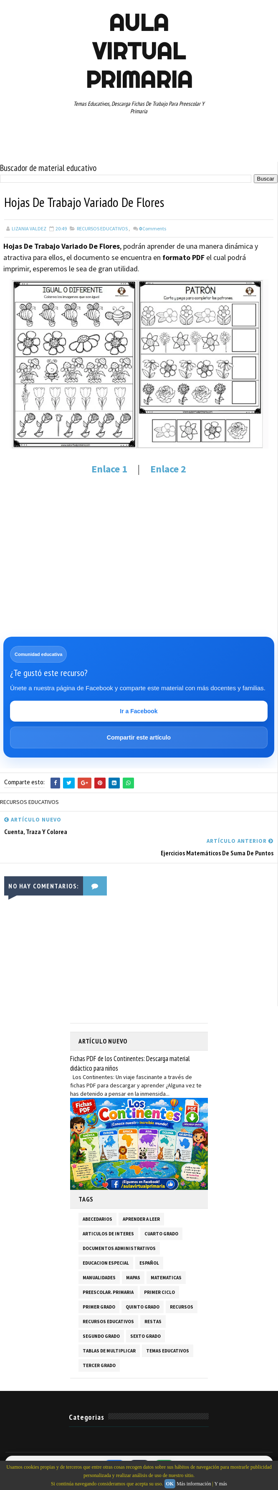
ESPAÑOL (149, 1263)
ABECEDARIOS (97, 1219)
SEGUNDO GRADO (101, 1336)
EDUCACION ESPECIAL (106, 1263)
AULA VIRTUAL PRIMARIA (139, 51)
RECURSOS (181, 1307)
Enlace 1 (109, 468)
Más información (194, 1484)
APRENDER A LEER (141, 1219)
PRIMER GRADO (99, 1307)
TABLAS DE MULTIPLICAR (109, 1351)
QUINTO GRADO (142, 1307)
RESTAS (153, 1321)
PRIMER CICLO (159, 1292)
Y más (220, 1484)
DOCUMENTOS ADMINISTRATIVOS (119, 1248)
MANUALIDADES (99, 1278)
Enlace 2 (168, 468)
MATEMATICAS (166, 1278)
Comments (152, 228)
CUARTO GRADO (161, 1234)
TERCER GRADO (99, 1365)
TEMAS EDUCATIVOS (167, 1351)
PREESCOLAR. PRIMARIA (108, 1292)
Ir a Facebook (138, 711)
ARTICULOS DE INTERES (108, 1234)
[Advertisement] (138, 544)
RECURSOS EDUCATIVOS (102, 228)
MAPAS (133, 1278)
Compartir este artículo (139, 737)
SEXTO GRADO (145, 1336)
